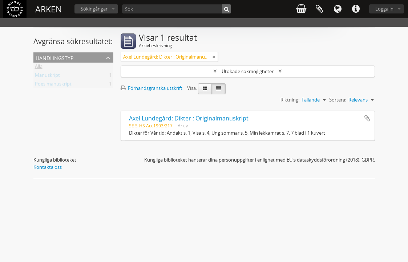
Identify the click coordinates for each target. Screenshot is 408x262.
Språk (337, 9)
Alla (39, 67)
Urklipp (319, 9)
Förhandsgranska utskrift (151, 88)
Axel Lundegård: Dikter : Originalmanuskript (189, 118)
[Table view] (218, 88)
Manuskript (47, 76)
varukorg (301, 9)
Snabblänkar (356, 9)
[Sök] (176, 8)
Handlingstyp (54, 57)
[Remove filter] (214, 56)
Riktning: (289, 99)
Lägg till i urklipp (367, 118)
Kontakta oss (47, 167)
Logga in (384, 8)
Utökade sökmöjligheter (248, 71)
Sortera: (337, 99)
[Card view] (205, 88)
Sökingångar (94, 8)
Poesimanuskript (53, 85)
